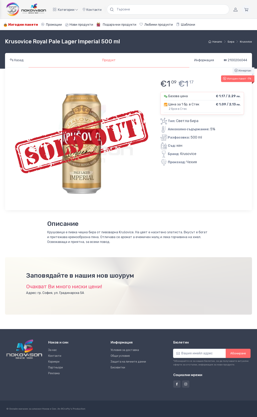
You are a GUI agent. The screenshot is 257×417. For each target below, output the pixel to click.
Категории (65, 10)
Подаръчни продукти (116, 24)
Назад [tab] (17, 60)
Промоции (51, 25)
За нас (52, 350)
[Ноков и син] (24, 349)
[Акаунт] (235, 9)
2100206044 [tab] (235, 60)
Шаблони (185, 25)
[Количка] (246, 9)
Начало (215, 41)
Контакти (92, 10)
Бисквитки (118, 367)
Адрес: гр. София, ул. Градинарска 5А (55, 293)
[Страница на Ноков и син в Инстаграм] (185, 384)
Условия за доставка (125, 350)
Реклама (54, 373)
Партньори (55, 367)
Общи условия (120, 356)
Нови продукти (79, 25)
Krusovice (246, 41)
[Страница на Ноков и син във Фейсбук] (177, 384)
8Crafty (65, 408)
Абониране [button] (238, 353)
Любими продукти (156, 25)
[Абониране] (199, 353)
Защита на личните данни (128, 361)
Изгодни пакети (20, 24)
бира (231, 41)
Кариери (53, 361)
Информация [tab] (204, 60)
